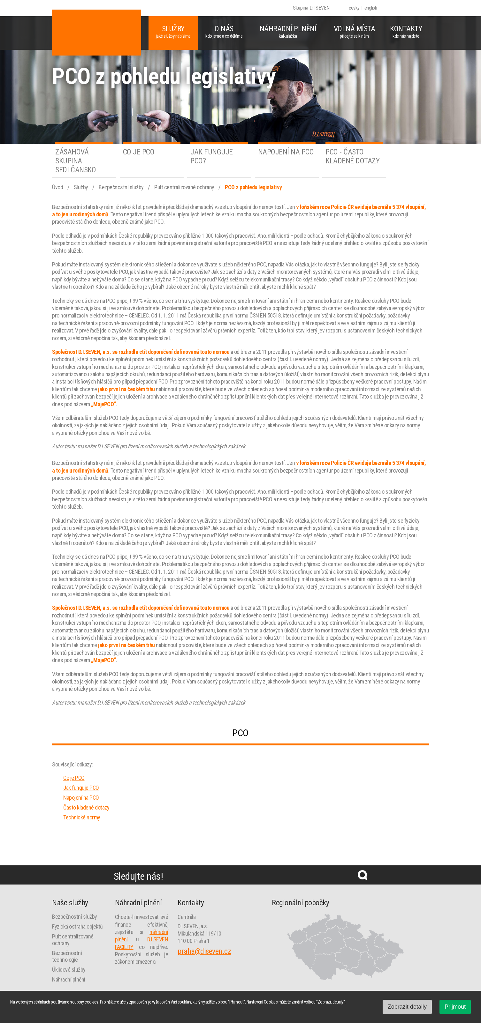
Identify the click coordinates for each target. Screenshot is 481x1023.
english (370, 8)
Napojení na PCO (81, 797)
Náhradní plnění (288, 31)
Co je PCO (74, 777)
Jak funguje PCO (81, 787)
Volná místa (354, 31)
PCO (240, 732)
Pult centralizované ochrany (184, 187)
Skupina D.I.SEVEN (311, 8)
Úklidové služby (69, 969)
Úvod (58, 187)
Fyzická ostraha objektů (77, 926)
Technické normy (81, 817)
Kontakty (406, 31)
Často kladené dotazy (86, 807)
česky (354, 8)
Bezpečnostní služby (122, 187)
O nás (224, 31)
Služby (173, 31)
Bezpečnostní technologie (67, 956)
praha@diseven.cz (204, 951)
